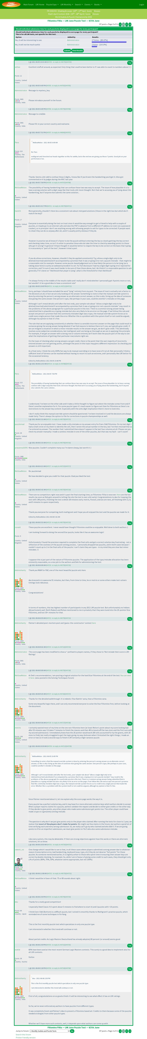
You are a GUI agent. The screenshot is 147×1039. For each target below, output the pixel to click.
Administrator (73, 40)
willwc (17, 67)
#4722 (68, 618)
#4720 (68, 565)
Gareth (18, 211)
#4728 (68, 723)
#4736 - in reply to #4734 (55, 968)
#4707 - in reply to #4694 (55, 132)
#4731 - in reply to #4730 (56, 844)
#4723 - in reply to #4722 (55, 647)
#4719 (68, 522)
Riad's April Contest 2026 (58, 14)
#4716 (68, 443)
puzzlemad (19, 424)
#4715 (68, 419)
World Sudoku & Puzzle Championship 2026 (73, 17)
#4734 (68, 897)
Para (17, 142)
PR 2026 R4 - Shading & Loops (59, 11)
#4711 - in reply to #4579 (56, 206)
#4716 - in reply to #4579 (55, 443)
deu (16, 902)
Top (129, 63)
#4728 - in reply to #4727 (55, 723)
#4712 (69, 286)
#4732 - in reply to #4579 (56, 873)
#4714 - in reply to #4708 (56, 364)
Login (141, 4)
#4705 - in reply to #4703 (55, 85)
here (94, 623)
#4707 (68, 132)
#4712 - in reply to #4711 (56, 286)
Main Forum (29, 4)
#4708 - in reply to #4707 (55, 182)
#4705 (68, 85)
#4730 (69, 746)
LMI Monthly (66, 4)
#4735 (68, 945)
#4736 (68, 968)
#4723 (68, 647)
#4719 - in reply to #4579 (55, 522)
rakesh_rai (19, 849)
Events (88, 4)
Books (97, 4)
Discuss (97, 11)
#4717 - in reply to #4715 (55, 466)
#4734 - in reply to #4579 (55, 897)
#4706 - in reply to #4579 (55, 109)
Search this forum (23, 1034)
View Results (77, 50)
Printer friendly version (26, 1037)
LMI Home (40, 4)
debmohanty (20, 570)
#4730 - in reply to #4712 (56, 746)
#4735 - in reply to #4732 (55, 945)
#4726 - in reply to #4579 (55, 670)
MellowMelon (20, 187)
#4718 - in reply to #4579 (55, 490)
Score (89, 11)
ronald (18, 527)
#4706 (68, 109)
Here (119, 494)
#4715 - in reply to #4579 (55, 419)
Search (78, 4)
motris (18, 727)
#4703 (69, 62)
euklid (17, 949)
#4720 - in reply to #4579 (55, 565)
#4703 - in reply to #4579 (56, 62)
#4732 (69, 873)
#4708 (68, 182)
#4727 (68, 694)
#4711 (69, 206)
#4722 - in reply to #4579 (55, 618)
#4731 (69, 844)
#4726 (68, 670)
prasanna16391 (21, 447)
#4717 (68, 466)
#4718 (68, 490)
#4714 (69, 364)
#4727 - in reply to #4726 (55, 694)
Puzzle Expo (51, 4)
